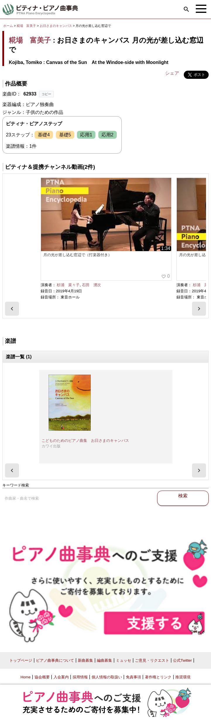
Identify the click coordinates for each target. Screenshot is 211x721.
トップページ (20, 660)
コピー (46, 94)
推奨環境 (183, 677)
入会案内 (61, 677)
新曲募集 (85, 660)
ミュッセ (123, 660)
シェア (172, 73)
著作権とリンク (158, 677)
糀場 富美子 (26, 25)
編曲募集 (104, 660)
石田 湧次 (91, 285)
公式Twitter (182, 660)
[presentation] (12, 309)
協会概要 (42, 677)
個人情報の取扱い (107, 677)
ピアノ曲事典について (55, 660)
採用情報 (80, 677)
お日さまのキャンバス (56, 25)
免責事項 (133, 677)
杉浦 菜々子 (68, 285)
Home (25, 677)
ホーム (8, 25)
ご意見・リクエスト (152, 660)
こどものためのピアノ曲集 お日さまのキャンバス (85, 440)
